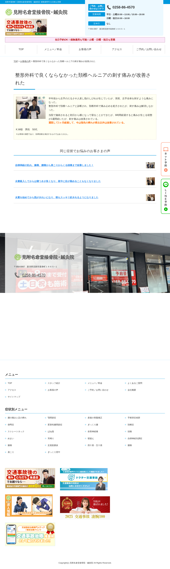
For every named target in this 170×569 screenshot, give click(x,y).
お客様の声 (85, 49)
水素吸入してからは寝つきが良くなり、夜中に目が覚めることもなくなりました (58, 181)
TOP (21, 49)
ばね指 (51, 431)
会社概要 (132, 390)
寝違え (91, 438)
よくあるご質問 (135, 383)
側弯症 (11, 424)
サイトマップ (14, 397)
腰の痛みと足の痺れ (17, 417)
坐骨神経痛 (93, 431)
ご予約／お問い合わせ (149, 49)
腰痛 (130, 445)
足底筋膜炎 (53, 445)
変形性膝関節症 (55, 424)
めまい (11, 438)
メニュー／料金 (53, 49)
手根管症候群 (134, 417)
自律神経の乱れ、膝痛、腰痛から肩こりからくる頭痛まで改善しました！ (54, 165)
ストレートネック (16, 431)
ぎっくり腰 (93, 424)
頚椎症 (131, 424)
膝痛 (10, 445)
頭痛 (130, 431)
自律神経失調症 (135, 438)
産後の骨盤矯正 (95, 417)
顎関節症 (52, 417)
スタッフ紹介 (54, 383)
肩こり (11, 452)
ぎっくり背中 (54, 452)
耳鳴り (51, 438)
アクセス (117, 49)
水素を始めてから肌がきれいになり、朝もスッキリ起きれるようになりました (56, 197)
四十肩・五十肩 (95, 445)
